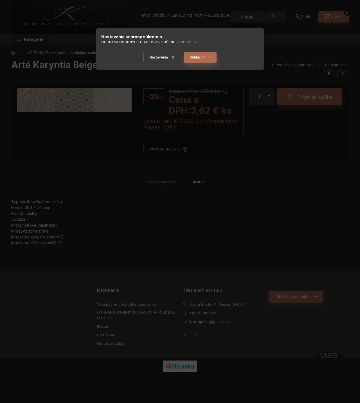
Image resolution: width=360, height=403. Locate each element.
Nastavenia (158, 57)
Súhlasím (197, 57)
